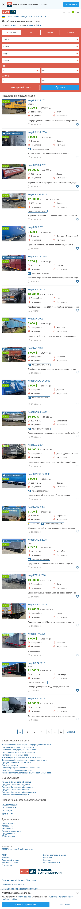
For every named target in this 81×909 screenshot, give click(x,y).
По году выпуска (9, 804)
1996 (36, 634)
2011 (37, 165)
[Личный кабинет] (78, 12)
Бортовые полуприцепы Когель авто (18, 747)
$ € (37, 25)
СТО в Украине (8, 836)
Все (12, 32)
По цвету (6, 810)
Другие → (6, 814)
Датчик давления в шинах (54, 855)
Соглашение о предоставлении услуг (19, 889)
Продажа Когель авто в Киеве (15, 789)
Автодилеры (7, 826)
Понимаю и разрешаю (25, 904)
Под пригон (69, 32)
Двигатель (47, 857)
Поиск (60, 87)
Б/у (31, 32)
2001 (35, 318)
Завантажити (71, 4)
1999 (37, 412)
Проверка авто (8, 823)
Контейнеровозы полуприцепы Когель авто (21, 757)
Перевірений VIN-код (12, 133)
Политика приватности (13, 885)
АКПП (4, 855)
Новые (50, 32)
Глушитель (7, 865)
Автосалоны (7, 828)
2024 (35, 445)
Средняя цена (8, 833)
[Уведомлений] (68, 12)
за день (26, 25)
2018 (36, 289)
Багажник (6, 857)
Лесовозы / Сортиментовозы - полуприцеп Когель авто (26, 773)
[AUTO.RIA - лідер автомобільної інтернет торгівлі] (9, 12)
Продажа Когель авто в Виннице (16, 782)
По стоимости (8, 807)
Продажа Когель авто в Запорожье (17, 787)
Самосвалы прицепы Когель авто (17, 770)
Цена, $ (5, 76)
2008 (37, 132)
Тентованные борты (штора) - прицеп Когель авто (24, 760)
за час (10, 25)
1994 (35, 348)
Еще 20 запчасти (50, 862)
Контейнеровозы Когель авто (15, 755)
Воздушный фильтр (11, 860)
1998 (37, 256)
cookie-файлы (24, 897)
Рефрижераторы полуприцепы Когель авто (21, 768)
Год (3, 66)
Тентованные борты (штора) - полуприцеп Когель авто (26, 744)
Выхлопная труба (10, 862)
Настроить (65, 904)
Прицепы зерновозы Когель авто (16, 762)
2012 (37, 100)
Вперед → (72, 732)
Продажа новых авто (11, 831)
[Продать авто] (73, 12)
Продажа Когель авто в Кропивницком (19, 792)
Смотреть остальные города (14, 795)
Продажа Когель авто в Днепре (16, 784)
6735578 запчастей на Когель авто (17, 849)
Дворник (47, 860)
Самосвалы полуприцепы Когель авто (19, 750)
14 (8, 101)
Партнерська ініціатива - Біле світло (19, 880)
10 (61, 732)
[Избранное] (64, 12)
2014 (37, 194)
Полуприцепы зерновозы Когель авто (18, 752)
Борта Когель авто (10, 765)
